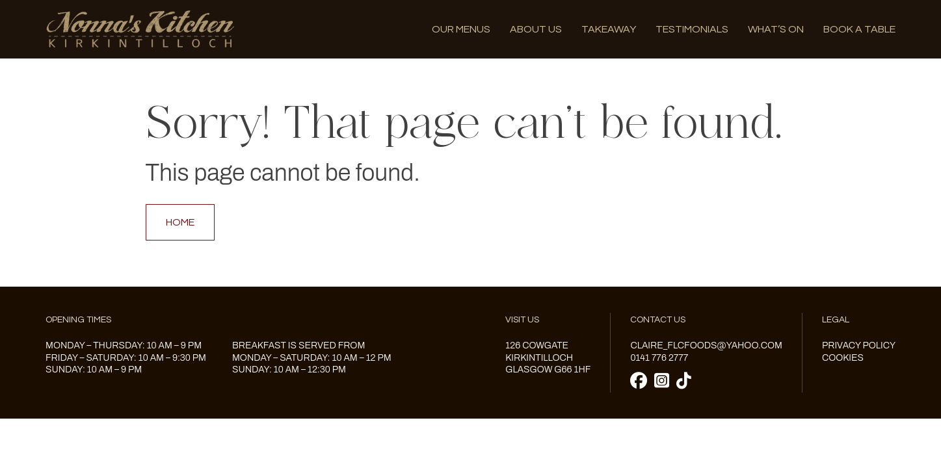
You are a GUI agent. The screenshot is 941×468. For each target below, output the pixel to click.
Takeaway (608, 29)
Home (180, 222)
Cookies (843, 358)
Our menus (461, 29)
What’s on (776, 29)
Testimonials (692, 29)
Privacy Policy (858, 345)
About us (536, 29)
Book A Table (859, 29)
